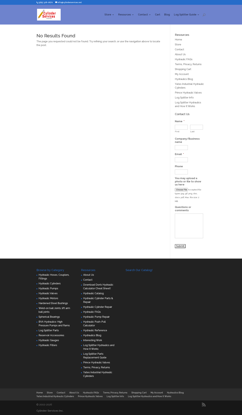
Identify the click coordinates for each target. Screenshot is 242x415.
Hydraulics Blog (184, 79)
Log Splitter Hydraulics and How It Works (149, 396)
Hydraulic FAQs (183, 59)
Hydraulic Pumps (48, 288)
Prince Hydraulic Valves (188, 92)
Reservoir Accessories (51, 335)
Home (178, 39)
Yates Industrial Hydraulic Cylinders (55, 396)
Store (107, 15)
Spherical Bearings (49, 316)
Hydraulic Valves (48, 293)
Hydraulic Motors (48, 298)
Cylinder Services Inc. (49, 410)
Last (192, 131)
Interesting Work (92, 340)
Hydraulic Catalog (93, 293)
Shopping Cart (183, 69)
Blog (167, 15)
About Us (180, 54)
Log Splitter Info (184, 97)
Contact (143, 15)
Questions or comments (183, 209)
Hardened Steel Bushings (53, 303)
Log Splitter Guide (185, 15)
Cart (157, 15)
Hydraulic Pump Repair (96, 316)
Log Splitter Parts (49, 330)
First (177, 131)
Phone (179, 166)
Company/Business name (187, 140)
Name (179, 121)
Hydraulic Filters (48, 345)
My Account (182, 74)
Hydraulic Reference (95, 330)
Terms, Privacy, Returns (188, 64)
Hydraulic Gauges (49, 340)
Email (179, 154)
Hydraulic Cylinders (50, 283)
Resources (124, 15)
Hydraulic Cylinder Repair (97, 306)
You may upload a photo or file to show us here (188, 181)
